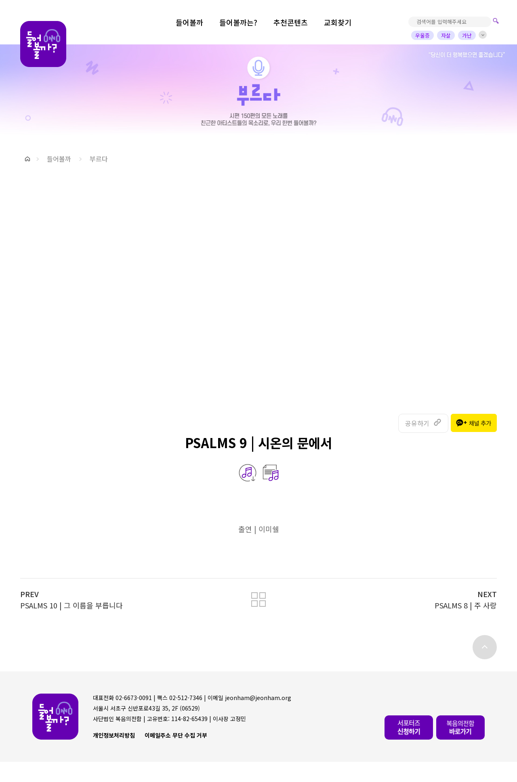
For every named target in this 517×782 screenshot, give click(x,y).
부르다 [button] (99, 158)
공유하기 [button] (417, 423)
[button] (27, 158)
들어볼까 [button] (59, 158)
